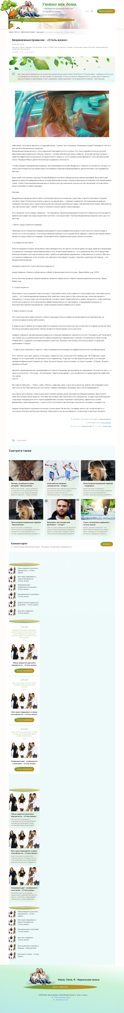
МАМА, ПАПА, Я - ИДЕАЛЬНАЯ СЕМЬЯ (22, 32)
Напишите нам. (107, 426)
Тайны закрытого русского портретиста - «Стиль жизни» (24, 664)
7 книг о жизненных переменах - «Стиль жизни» (96, 523)
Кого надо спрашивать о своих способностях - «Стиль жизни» (24, 713)
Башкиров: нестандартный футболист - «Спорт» (58, 523)
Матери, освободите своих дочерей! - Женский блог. (22, 484)
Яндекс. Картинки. (106, 422)
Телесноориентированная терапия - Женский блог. (26, 523)
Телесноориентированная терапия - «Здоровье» (98, 484)
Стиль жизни (21, 440)
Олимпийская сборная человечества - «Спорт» (57, 484)
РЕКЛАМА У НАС (62, 1000)
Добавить (107, 544)
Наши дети (40, 32)
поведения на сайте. (86, 426)
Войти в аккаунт (106, 11)
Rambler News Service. (105, 419)
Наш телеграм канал (61, 997)
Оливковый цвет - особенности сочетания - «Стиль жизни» (24, 762)
